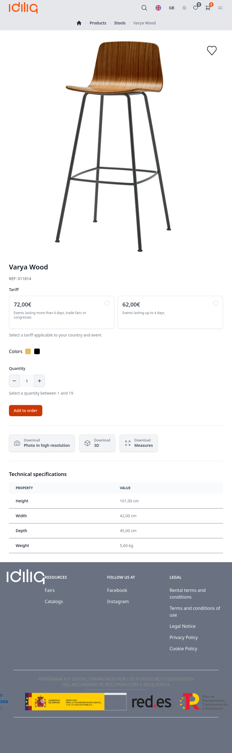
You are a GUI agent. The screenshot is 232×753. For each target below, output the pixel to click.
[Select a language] (158, 7)
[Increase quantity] (39, 381)
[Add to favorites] (212, 50)
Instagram (118, 601)
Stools (120, 23)
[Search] (144, 7)
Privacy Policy (184, 637)
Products (98, 23)
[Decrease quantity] (14, 381)
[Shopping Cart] (209, 7)
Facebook (117, 590)
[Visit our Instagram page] (216, 740)
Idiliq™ (34, 740)
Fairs (50, 590)
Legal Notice (183, 626)
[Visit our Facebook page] (203, 740)
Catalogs (54, 601)
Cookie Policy (183, 649)
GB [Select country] (171, 7)
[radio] (61, 312)
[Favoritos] (196, 7)
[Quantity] (27, 381)
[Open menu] (220, 7)
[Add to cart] (25, 410)
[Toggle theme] (184, 7)
